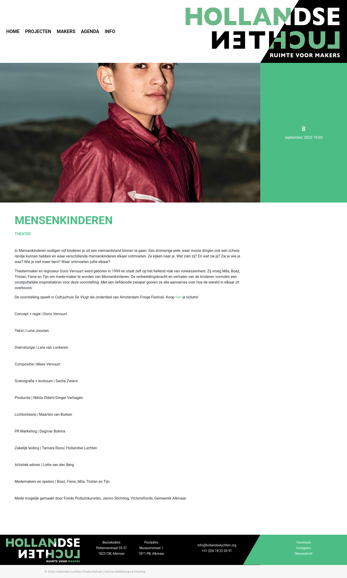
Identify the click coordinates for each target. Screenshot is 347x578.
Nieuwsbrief (303, 553)
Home (13, 31)
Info (110, 31)
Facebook (304, 542)
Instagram (303, 548)
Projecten (38, 31)
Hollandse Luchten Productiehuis (79, 571)
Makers (66, 31)
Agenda (90, 31)
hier (178, 297)
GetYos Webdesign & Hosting (124, 571)
